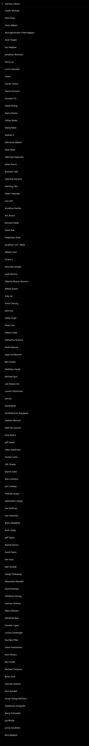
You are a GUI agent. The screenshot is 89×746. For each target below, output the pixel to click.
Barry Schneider (13, 713)
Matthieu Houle (12, 369)
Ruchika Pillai (11, 640)
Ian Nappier (11, 47)
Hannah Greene (13, 683)
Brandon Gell (11, 171)
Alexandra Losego (14, 500)
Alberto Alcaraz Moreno (16, 281)
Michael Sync (11, 376)
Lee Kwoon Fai (12, 383)
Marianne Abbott (13, 142)
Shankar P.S (10, 98)
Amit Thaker (11, 39)
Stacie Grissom (12, 91)
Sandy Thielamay (13, 574)
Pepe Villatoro (12, 610)
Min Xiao (9, 559)
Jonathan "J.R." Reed (15, 244)
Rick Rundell (11, 691)
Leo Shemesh (11, 515)
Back (2, 3)
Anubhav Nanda (13, 208)
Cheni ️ (8, 76)
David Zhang (11, 105)
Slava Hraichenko (13, 647)
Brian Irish (10, 676)
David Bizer (10, 405)
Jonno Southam (12, 727)
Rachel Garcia (11, 544)
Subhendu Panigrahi (15, 705)
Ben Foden (10, 361)
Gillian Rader (11, 120)
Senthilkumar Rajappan (16, 413)
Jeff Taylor (10, 537)
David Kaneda (12, 588)
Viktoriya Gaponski (14, 157)
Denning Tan (11, 186)
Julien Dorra (11, 164)
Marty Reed (10, 127)
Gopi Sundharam (13, 354)
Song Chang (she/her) (16, 698)
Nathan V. (10, 135)
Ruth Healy (10, 530)
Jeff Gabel (9, 442)
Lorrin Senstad (12, 69)
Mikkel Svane (11, 288)
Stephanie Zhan (13, 237)
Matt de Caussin (13, 427)
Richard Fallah (12, 222)
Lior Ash (9, 200)
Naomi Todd (11, 332)
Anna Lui (9, 61)
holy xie (8, 296)
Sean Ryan (10, 149)
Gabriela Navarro (13, 178)
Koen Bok (9, 230)
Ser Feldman (11, 508)
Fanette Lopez (12, 625)
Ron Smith (10, 661)
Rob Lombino (11, 479)
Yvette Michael (12, 10)
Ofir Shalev (10, 464)
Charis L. (9, 259)
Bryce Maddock (12, 522)
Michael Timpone (13, 669)
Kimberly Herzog (13, 596)
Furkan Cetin (11, 457)
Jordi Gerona (11, 274)
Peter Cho (10, 325)
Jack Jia (8, 398)
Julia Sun (9, 310)
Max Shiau (10, 17)
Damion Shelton (13, 603)
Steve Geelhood (13, 449)
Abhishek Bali (11, 618)
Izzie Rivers (10, 435)
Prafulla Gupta (12, 493)
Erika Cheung (11, 303)
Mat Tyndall (10, 566)
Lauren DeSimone (14, 391)
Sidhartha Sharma (14, 339)
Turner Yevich (11, 83)
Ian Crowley (11, 486)
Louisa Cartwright (14, 632)
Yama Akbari (11, 25)
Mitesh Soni (11, 252)
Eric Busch (10, 215)
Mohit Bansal (11, 347)
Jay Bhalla (9, 720)
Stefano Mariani (13, 420)
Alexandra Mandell (14, 581)
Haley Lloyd (10, 318)
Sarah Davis (11, 552)
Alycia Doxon (11, 113)
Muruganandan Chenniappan (19, 32)
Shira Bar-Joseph (13, 266)
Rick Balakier (11, 735)
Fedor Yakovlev (12, 193)
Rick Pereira (11, 654)
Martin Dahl (11, 471)
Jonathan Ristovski (14, 54)
